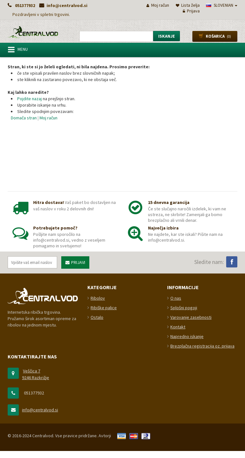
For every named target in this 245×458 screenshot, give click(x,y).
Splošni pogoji (183, 416)
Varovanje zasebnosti (191, 426)
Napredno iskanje (187, 445)
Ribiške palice (104, 416)
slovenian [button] (221, 5)
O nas (175, 406)
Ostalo (97, 426)
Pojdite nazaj (29, 98)
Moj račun (48, 118)
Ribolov (98, 406)
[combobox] (116, 36)
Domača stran (24, 118)
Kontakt (177, 435)
